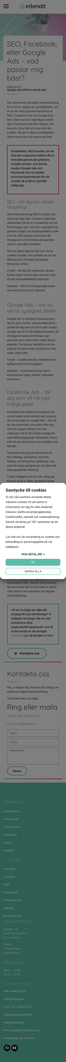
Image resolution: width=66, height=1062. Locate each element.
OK (33, 562)
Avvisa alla (33, 571)
